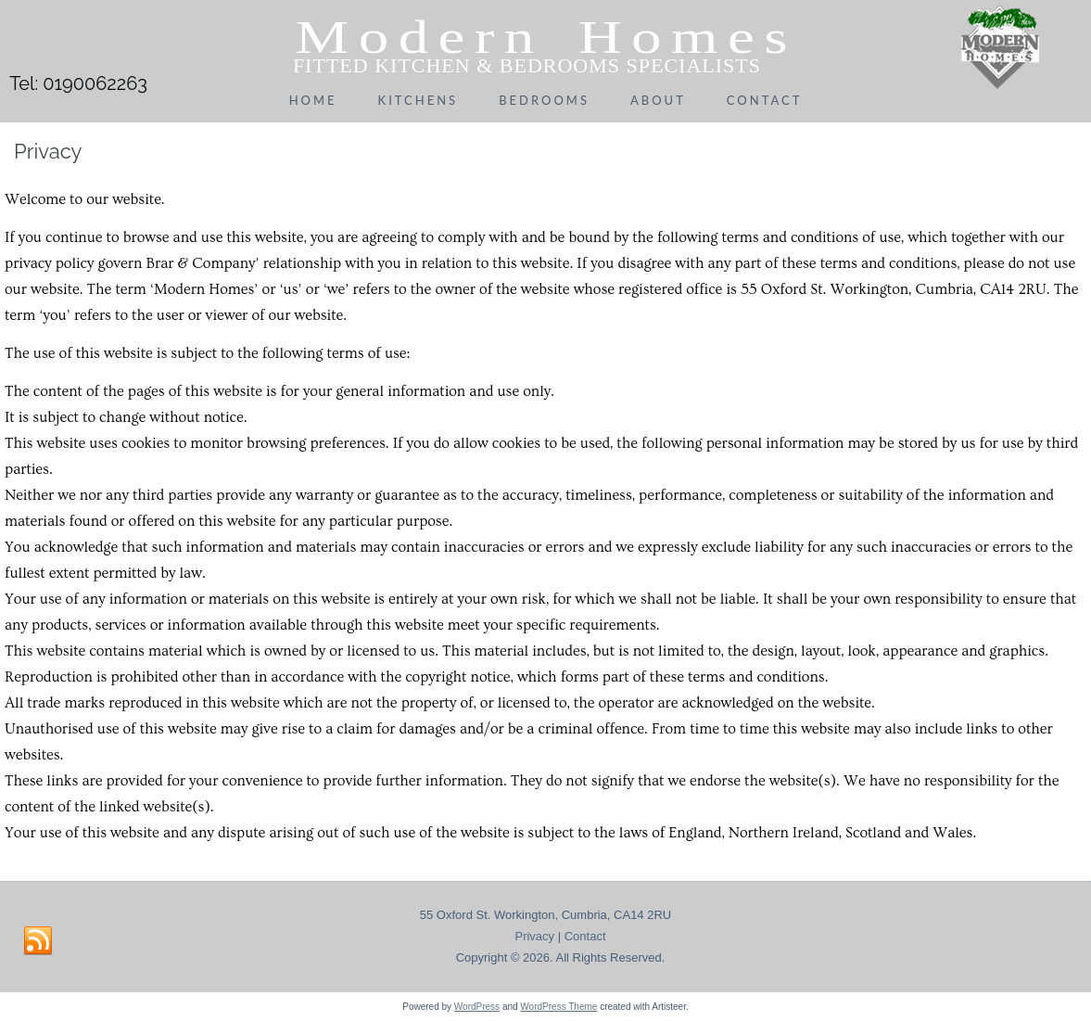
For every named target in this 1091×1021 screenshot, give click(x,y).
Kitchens (418, 100)
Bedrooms (544, 100)
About (658, 100)
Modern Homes (545, 37)
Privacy (534, 936)
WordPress (477, 1007)
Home (313, 100)
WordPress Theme (558, 1007)
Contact (765, 100)
